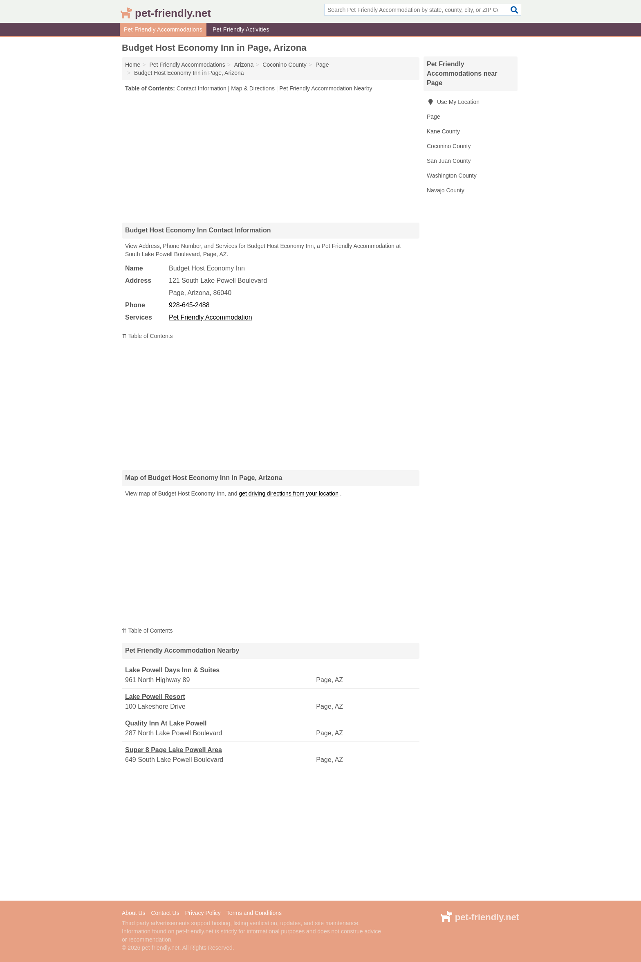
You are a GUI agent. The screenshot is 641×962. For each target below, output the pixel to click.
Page (433, 116)
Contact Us (165, 913)
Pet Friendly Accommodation (210, 317)
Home (132, 64)
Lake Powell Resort (155, 696)
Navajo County (445, 190)
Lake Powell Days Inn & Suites (172, 670)
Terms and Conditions (254, 913)
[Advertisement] (270, 157)
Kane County (443, 131)
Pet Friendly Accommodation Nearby (325, 88)
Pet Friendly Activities (241, 29)
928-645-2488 (189, 305)
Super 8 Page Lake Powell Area (173, 749)
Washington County (452, 175)
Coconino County (449, 146)
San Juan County (449, 161)
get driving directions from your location (288, 493)
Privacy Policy (203, 913)
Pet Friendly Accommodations (163, 29)
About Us (134, 913)
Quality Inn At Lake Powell (165, 723)
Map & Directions (253, 88)
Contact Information (201, 88)
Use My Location (453, 102)
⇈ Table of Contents (147, 336)
